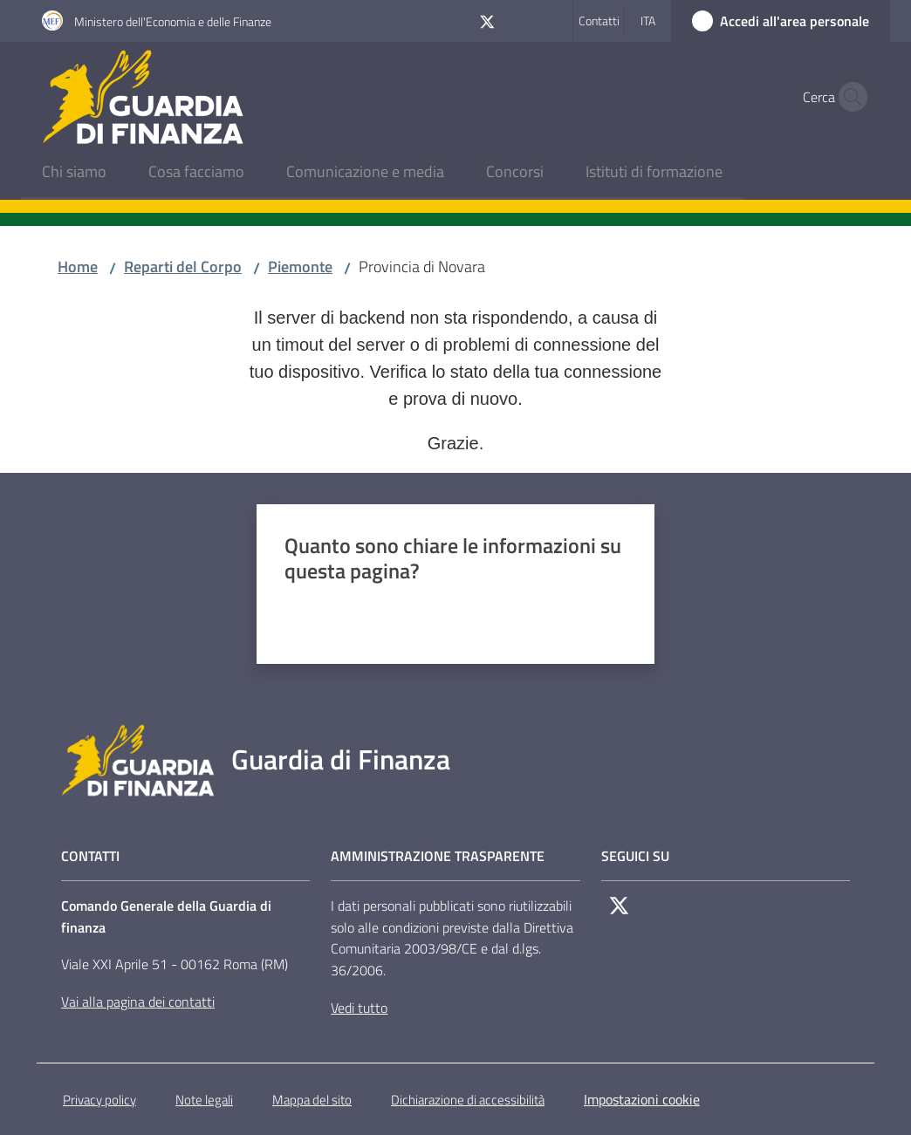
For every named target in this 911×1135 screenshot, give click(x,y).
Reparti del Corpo (183, 266)
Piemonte (300, 266)
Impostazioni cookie (642, 1099)
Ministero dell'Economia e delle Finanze (172, 21)
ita (647, 20)
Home (78, 266)
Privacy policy (99, 1100)
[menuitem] (74, 173)
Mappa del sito (312, 1100)
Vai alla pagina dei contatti (138, 1001)
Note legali (204, 1100)
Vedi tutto (359, 1007)
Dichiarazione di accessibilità (468, 1100)
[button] (848, 97)
